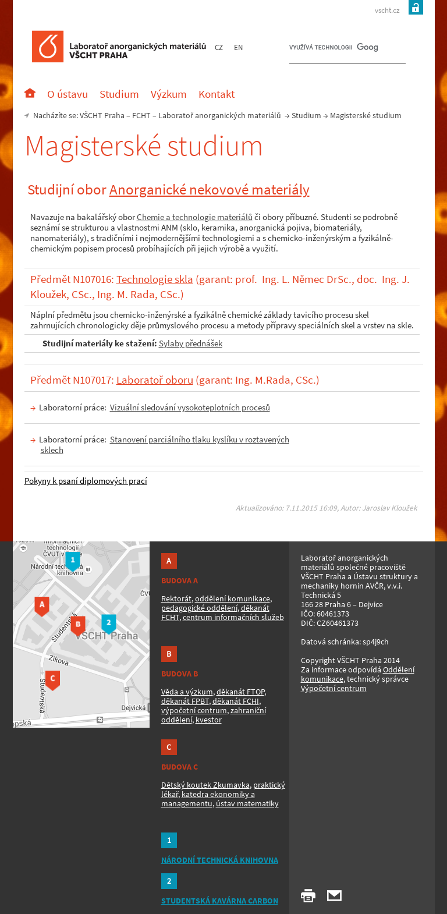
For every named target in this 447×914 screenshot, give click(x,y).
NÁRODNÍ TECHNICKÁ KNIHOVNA (219, 860)
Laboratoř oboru (154, 380)
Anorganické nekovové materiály (209, 189)
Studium (306, 115)
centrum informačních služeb (233, 617)
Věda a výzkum (187, 691)
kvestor (209, 719)
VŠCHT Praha (102, 115)
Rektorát (176, 598)
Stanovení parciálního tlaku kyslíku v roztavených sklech (165, 444)
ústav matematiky (247, 803)
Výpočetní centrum (334, 688)
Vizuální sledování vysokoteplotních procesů (190, 407)
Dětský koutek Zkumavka (205, 785)
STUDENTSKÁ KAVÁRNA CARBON (219, 900)
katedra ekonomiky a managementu (208, 799)
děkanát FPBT (185, 701)
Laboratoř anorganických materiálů (219, 115)
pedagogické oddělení (199, 608)
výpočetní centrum (194, 710)
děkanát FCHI (235, 701)
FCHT (141, 115)
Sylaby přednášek (190, 343)
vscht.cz (387, 10)
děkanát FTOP (240, 691)
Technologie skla (154, 279)
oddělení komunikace (232, 598)
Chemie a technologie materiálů (195, 216)
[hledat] (333, 50)
